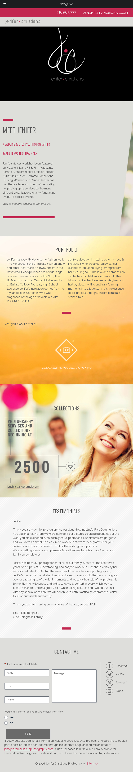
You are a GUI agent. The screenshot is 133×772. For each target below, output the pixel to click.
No (11, 723)
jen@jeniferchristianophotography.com (28, 749)
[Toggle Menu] (4, 4)
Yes (12, 717)
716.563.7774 (67, 12)
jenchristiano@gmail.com (105, 12)
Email (119, 690)
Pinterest (121, 682)
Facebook (116, 665)
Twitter (120, 674)
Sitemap (92, 763)
